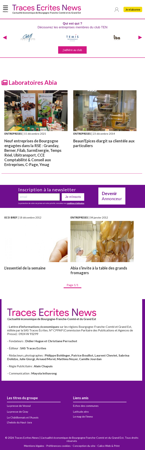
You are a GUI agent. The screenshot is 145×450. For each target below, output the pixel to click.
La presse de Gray (17, 411)
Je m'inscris (73, 196)
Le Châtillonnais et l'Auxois (23, 417)
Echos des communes (86, 405)
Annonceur (112, 196)
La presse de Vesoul (19, 405)
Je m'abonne (132, 9)
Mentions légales (34, 445)
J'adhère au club (72, 50)
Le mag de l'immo (83, 416)
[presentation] (5, 38)
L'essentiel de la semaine (25, 268)
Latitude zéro (81, 411)
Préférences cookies (58, 445)
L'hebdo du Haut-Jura (19, 422)
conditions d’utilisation (75, 203)
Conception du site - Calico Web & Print (96, 445)
